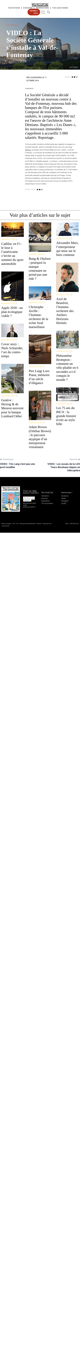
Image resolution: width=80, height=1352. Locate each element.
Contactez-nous (47, 523)
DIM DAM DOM (74, 523)
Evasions (27, 8)
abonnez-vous (34, 12)
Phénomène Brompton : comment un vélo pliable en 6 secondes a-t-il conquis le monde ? (67, 367)
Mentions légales (6, 523)
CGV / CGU (15, 523)
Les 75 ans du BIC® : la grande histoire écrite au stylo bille (66, 416)
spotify (63, 503)
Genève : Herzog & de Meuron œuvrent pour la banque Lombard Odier (12, 408)
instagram (65, 501)
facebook (64, 496)
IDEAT (67, 523)
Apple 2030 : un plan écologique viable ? (12, 312)
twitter (63, 498)
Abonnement (5, 526)
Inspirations (42, 8)
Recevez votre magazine (29, 499)
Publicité (38, 523)
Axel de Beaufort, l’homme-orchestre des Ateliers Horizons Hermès (65, 311)
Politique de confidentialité (27, 523)
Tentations (14, 8)
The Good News (60, 8)
